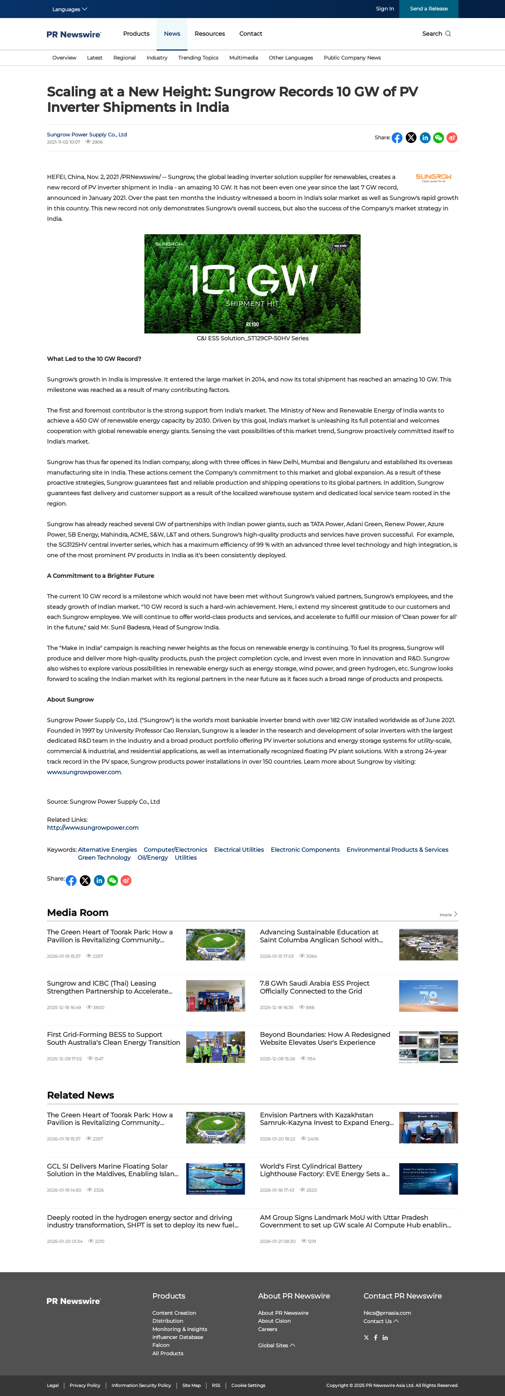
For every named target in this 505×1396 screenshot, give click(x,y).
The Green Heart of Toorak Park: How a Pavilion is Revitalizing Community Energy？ (110, 936)
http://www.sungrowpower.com (93, 827)
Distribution (167, 1321)
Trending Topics (198, 57)
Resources (210, 33)
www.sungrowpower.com (84, 772)
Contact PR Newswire (402, 1296)
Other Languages (291, 57)
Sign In (385, 8)
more (449, 914)
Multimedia (243, 57)
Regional (124, 57)
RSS (216, 1385)
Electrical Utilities (239, 849)
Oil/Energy (153, 857)
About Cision (274, 1321)
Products (136, 33)
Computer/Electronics (175, 849)
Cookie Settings (248, 1385)
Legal (52, 1385)
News (172, 33)
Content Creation (174, 1313)
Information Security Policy (141, 1385)
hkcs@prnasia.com (387, 1313)
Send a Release (429, 8)
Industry (157, 57)
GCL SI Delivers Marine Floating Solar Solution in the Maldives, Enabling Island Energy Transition (113, 1170)
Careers (267, 1329)
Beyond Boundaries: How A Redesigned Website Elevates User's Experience (325, 1039)
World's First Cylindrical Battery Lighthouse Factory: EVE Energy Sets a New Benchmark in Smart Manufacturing (327, 1170)
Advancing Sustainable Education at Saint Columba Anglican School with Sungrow (319, 936)
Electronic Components (305, 849)
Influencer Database (177, 1337)
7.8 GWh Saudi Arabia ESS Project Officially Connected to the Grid (314, 987)
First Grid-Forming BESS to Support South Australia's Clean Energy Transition (113, 1039)
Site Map (191, 1385)
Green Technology (104, 857)
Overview (64, 57)
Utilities (186, 857)
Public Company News (352, 57)
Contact (250, 33)
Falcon (160, 1345)
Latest (95, 57)
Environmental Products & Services (397, 849)
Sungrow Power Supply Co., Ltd (87, 134)
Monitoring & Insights (179, 1329)
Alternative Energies (107, 849)
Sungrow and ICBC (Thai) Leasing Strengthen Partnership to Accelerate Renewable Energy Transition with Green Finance (113, 987)
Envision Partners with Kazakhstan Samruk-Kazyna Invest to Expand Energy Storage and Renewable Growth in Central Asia (326, 1119)
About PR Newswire (294, 1296)
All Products (167, 1353)
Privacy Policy (85, 1385)
